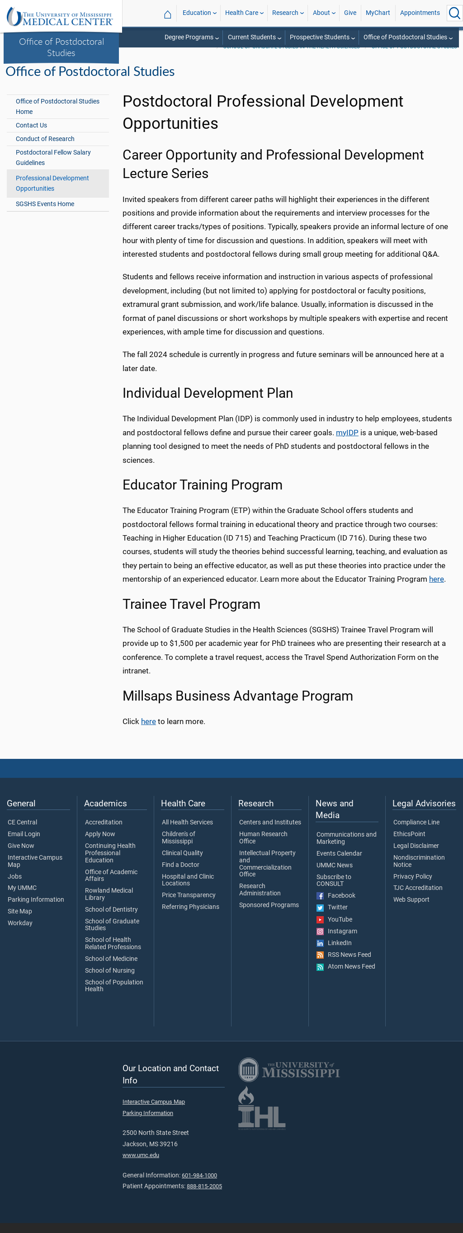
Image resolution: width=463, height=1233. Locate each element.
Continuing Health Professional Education (110, 863)
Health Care (241, 13)
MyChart (378, 13)
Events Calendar (339, 863)
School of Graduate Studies (112, 935)
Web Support (411, 909)
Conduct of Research (45, 149)
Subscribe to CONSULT (334, 891)
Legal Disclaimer (416, 856)
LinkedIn (334, 953)
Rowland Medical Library (109, 904)
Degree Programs (189, 37)
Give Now (21, 856)
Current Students (252, 37)
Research (285, 13)
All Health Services (187, 833)
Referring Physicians (190, 917)
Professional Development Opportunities (52, 194)
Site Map (20, 921)
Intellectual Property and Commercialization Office (267, 874)
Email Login (24, 844)
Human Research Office (263, 848)
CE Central (22, 833)
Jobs (15, 886)
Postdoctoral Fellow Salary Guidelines (53, 168)
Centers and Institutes (270, 833)
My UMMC (22, 898)
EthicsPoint (409, 844)
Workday (20, 933)
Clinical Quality (182, 863)
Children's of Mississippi (178, 848)
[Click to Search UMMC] (455, 13)
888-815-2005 (204, 1196)
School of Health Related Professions (113, 953)
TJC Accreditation (418, 898)
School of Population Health (114, 996)
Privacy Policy (412, 886)
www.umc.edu (141, 1165)
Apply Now (100, 844)
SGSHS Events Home (45, 214)
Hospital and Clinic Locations (188, 890)
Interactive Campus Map (35, 871)
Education (197, 13)
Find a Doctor (180, 875)
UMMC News (335, 875)
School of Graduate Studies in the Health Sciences (291, 57)
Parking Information (36, 909)
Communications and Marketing (347, 848)
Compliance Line (416, 833)
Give (350, 13)
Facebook (336, 905)
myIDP (347, 442)
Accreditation (104, 833)
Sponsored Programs (269, 915)
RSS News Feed (344, 965)
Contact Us (31, 135)
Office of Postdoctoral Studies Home (57, 117)
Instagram (337, 941)
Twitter (332, 918)
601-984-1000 (199, 1185)
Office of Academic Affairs (111, 886)
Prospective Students (320, 37)
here (436, 588)
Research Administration (260, 900)
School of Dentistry (111, 919)
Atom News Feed (346, 977)
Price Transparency (189, 905)
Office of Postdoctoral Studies (61, 47)
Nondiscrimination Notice (419, 871)
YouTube (334, 929)
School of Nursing (110, 980)
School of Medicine (111, 969)
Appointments (420, 13)
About (321, 13)
